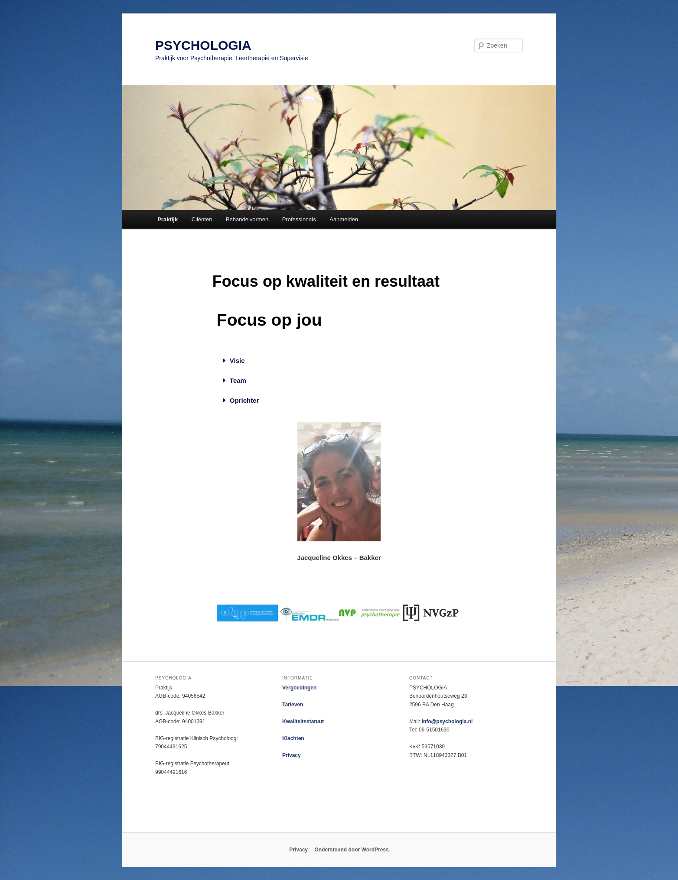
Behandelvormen (247, 219)
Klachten (293, 738)
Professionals (299, 219)
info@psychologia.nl (447, 721)
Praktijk (167, 219)
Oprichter (244, 400)
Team (238, 380)
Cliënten (202, 219)
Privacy (291, 755)
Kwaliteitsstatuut (303, 721)
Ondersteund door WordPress (352, 850)
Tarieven (292, 705)
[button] (241, 361)
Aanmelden (343, 219)
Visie (237, 360)
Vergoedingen (299, 688)
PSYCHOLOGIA (203, 45)
